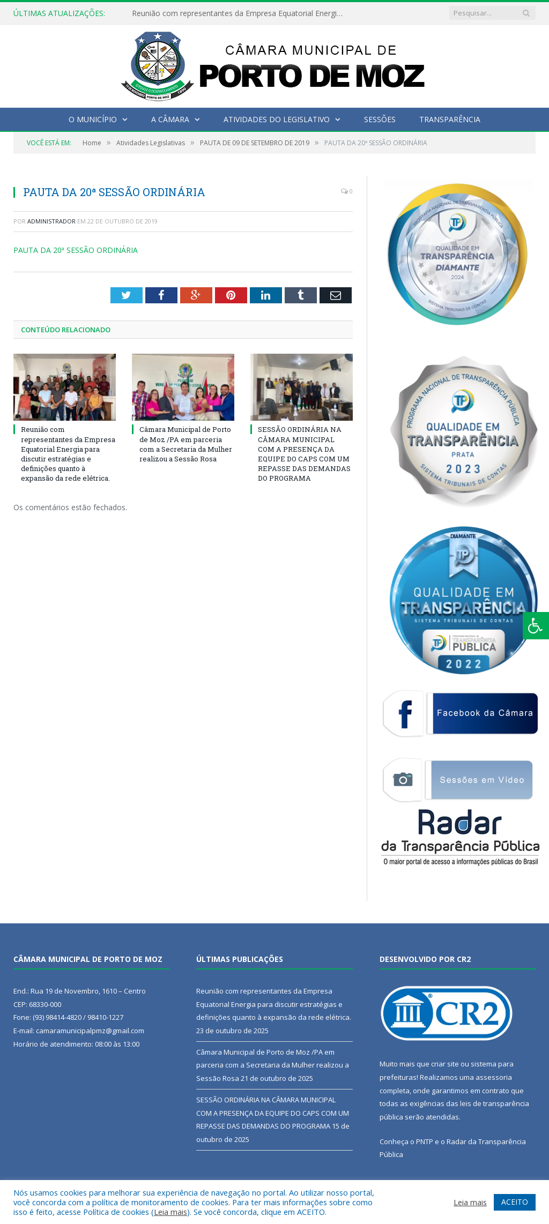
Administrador (51, 221)
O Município (93, 119)
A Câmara (170, 119)
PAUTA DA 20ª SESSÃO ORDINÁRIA (75, 250)
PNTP (424, 1141)
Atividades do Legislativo (277, 119)
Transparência (449, 119)
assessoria (494, 1077)
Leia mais (170, 1211)
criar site (445, 1064)
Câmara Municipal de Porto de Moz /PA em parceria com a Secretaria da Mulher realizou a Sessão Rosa (185, 444)
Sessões (380, 119)
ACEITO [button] (514, 1202)
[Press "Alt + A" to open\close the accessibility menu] (536, 625)
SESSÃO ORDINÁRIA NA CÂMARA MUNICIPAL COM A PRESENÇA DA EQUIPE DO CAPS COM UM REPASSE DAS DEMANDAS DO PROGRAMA (304, 453)
